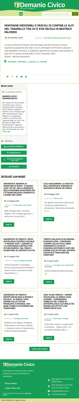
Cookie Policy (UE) (12, 388)
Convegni (21, 260)
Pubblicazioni (57, 38)
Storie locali (66, 38)
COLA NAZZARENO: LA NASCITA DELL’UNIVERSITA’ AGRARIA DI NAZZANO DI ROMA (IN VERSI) (58, 185)
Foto (24, 205)
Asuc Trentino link (67, 265)
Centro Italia (18, 205)
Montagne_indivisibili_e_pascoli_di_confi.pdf (27, 62)
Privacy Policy (11, 383)
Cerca (75, 14)
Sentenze (47, 320)
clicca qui (6, 131)
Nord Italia (48, 38)
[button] (21, 14)
